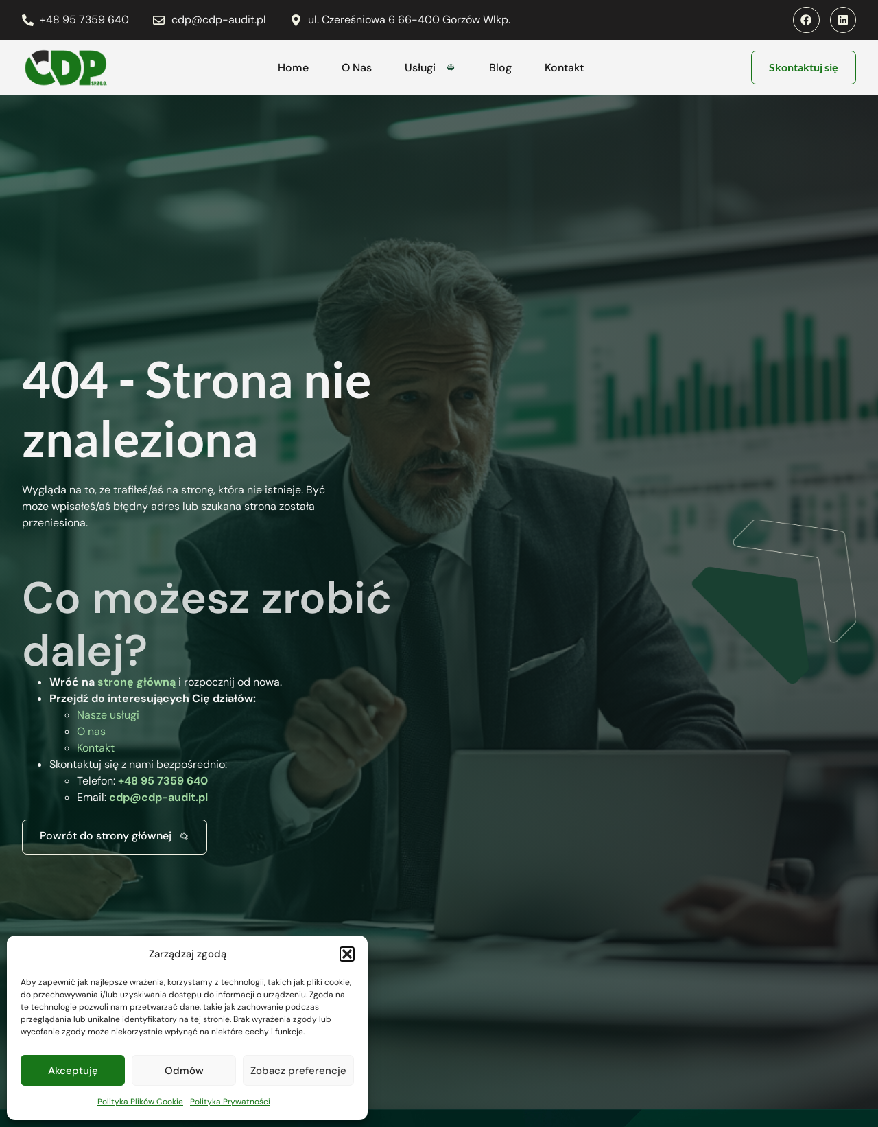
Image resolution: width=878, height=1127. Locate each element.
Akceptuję (73, 1071)
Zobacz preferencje (298, 1071)
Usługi (430, 67)
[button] (347, 954)
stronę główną (136, 682)
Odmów (184, 1071)
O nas (91, 731)
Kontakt (564, 67)
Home (293, 67)
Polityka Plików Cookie (140, 1101)
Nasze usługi (108, 715)
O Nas (357, 67)
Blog (500, 67)
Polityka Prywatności (230, 1101)
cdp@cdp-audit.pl (158, 797)
